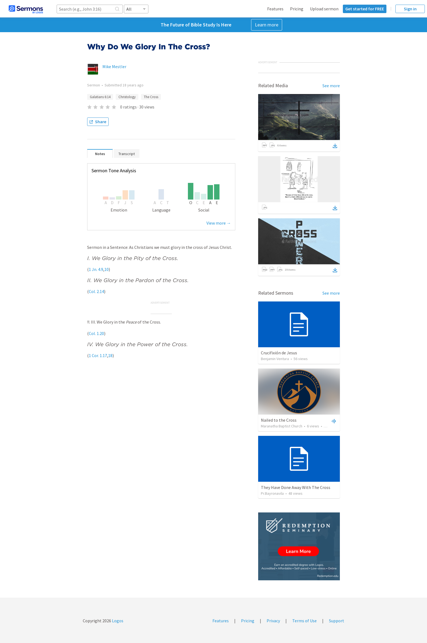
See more (331, 85)
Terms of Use (304, 620)
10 (106, 269)
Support (336, 620)
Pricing (296, 8)
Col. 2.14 (96, 291)
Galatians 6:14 (100, 97)
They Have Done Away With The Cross (295, 487)
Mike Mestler (114, 66)
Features (275, 8)
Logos (117, 620)
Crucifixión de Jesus (279, 352)
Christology (127, 97)
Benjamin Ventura (275, 358)
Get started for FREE (364, 8)
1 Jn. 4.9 (96, 269)
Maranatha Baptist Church (281, 426)
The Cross (151, 97)
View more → (218, 223)
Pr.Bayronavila (272, 493)
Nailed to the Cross (279, 420)
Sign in (410, 8)
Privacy (273, 620)
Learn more (266, 25)
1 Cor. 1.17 (98, 355)
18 (110, 355)
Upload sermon (324, 8)
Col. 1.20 (96, 333)
